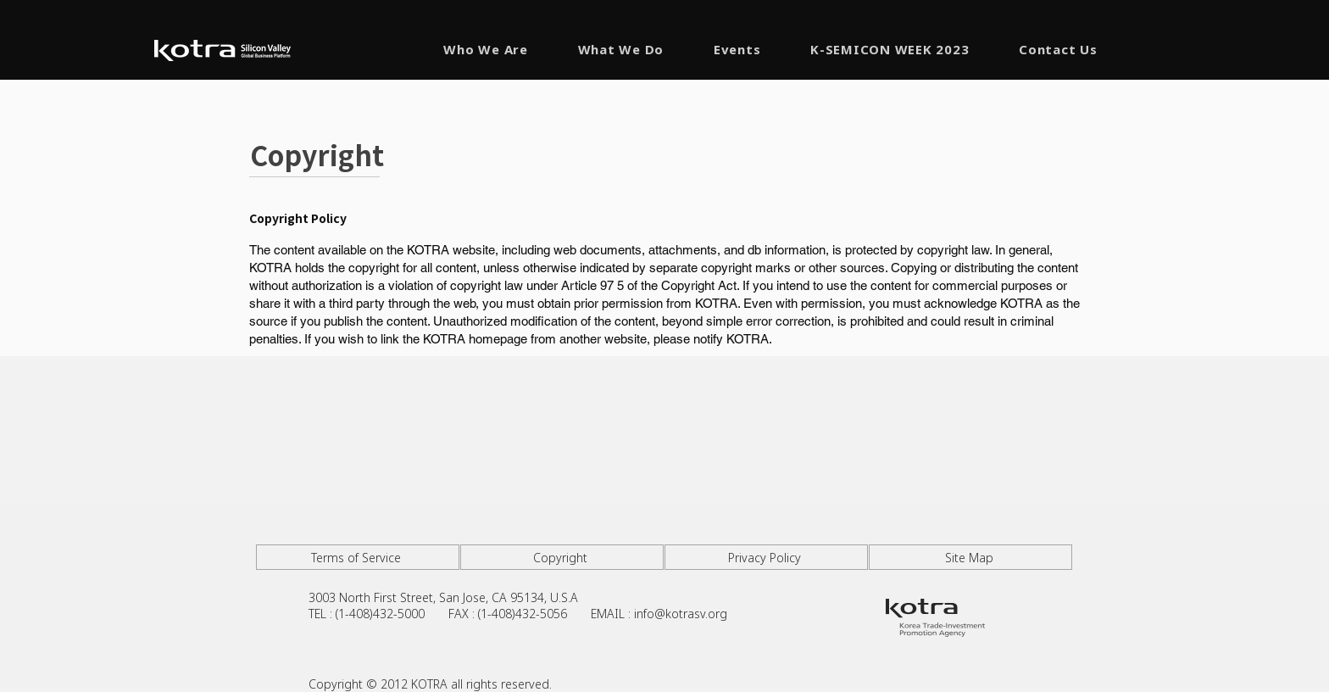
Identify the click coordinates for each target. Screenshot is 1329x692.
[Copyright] (562, 557)
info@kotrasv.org (680, 614)
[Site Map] (970, 557)
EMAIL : (612, 614)
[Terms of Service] (357, 557)
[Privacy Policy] (766, 557)
